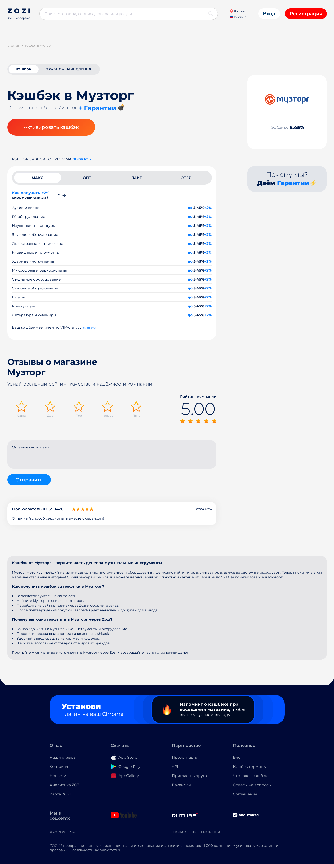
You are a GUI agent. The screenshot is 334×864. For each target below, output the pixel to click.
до (190, 207)
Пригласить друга (189, 776)
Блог (237, 757)
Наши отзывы (63, 757)
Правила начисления (68, 69)
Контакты (59, 766)
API (175, 766)
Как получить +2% (31, 195)
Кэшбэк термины (250, 766)
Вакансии (181, 785)
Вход (269, 13)
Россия (237, 11)
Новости (58, 776)
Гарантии (293, 183)
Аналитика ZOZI (65, 785)
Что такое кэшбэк (250, 776)
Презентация (185, 757)
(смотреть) (89, 327)
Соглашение (245, 794)
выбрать (81, 159)
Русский (238, 16)
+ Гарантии (97, 108)
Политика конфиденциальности (196, 832)
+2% (208, 207)
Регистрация (306, 13)
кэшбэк (23, 69)
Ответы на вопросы (252, 785)
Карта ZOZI (60, 794)
